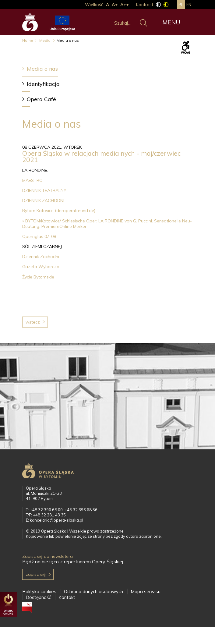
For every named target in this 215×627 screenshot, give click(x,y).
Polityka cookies (39, 591)
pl (180, 4)
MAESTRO (32, 180)
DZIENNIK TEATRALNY (44, 190)
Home (27, 40)
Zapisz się (36, 574)
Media (45, 40)
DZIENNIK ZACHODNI (43, 200)
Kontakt (66, 597)
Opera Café (41, 99)
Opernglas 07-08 (39, 236)
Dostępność (38, 597)
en (188, 4)
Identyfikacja (43, 83)
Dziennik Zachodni (40, 256)
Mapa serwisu (145, 591)
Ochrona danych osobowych (93, 591)
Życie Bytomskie (38, 277)
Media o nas (42, 68)
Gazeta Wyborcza (40, 266)
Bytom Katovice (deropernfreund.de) (58, 210)
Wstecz (33, 322)
